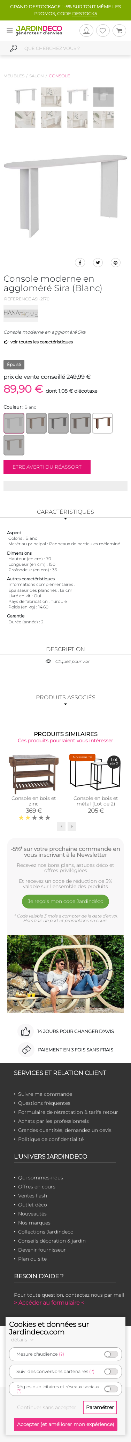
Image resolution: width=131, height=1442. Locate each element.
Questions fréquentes (44, 1103)
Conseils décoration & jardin (52, 1241)
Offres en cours (36, 1187)
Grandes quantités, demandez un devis (64, 1130)
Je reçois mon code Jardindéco (65, 901)
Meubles (13, 75)
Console (59, 75)
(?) (61, 1354)
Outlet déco (32, 1205)
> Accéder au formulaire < (49, 1302)
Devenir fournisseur (42, 1250)
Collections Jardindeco (46, 1232)
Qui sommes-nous (40, 1178)
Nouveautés (32, 1214)
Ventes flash (32, 1196)
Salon (36, 75)
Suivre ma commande (45, 1094)
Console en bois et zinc (33, 801)
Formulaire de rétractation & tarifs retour (68, 1112)
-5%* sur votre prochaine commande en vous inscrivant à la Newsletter (65, 852)
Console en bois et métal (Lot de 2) (96, 801)
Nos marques (34, 1223)
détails (23, 1340)
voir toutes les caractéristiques (38, 341)
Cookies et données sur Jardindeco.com (49, 1328)
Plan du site (32, 1259)
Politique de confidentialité (51, 1139)
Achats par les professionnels (53, 1121)
